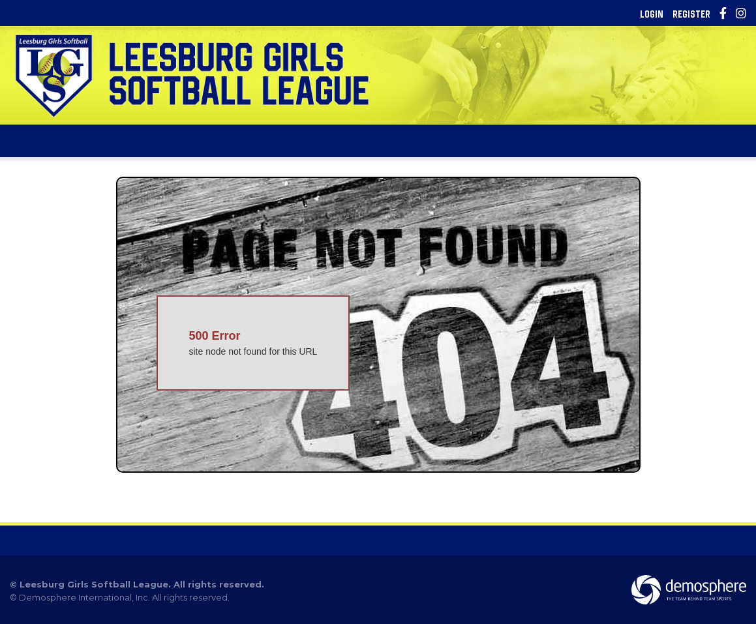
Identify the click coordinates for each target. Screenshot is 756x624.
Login (651, 14)
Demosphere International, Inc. (84, 597)
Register (691, 14)
